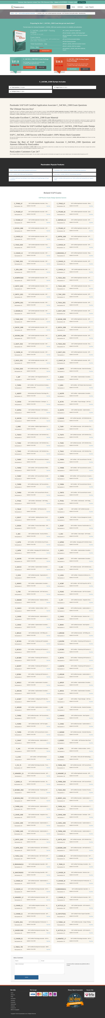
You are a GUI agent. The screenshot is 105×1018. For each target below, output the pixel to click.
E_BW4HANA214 (18, 864)
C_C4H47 (18, 740)
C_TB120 (18, 509)
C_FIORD (18, 724)
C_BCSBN (18, 658)
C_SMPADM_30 (61, 220)
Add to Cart (34, 50)
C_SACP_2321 (60, 352)
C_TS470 (61, 435)
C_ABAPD (61, 368)
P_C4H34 (18, 402)
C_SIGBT (61, 525)
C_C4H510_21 (61, 269)
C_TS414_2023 (18, 368)
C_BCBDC (61, 740)
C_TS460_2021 (18, 261)
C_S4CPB (18, 558)
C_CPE (61, 707)
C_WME (18, 426)
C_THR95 (18, 732)
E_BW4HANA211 (61, 889)
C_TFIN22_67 (61, 203)
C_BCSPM (61, 641)
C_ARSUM (61, 674)
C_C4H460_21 (18, 914)
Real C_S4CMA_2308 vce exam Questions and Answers (23, 170)
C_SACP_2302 (60, 311)
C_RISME (61, 757)
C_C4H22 (18, 625)
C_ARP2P (61, 682)
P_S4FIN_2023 (18, 848)
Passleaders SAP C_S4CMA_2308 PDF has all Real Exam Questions (70, 170)
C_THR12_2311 (18, 856)
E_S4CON (18, 418)
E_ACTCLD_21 (60, 930)
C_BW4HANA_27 (61, 253)
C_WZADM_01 (18, 311)
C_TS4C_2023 (61, 294)
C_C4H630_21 (61, 897)
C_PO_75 (18, 765)
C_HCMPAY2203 (18, 278)
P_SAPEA (18, 410)
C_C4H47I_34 (61, 360)
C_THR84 (61, 484)
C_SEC (18, 534)
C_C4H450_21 (18, 905)
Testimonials (13, 1004)
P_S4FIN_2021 (18, 922)
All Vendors (13, 998)
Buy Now (48, 206)
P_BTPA (60, 748)
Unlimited (80, 7)
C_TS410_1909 (60, 286)
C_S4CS (60, 550)
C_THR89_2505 (61, 781)
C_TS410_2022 (60, 344)
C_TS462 (18, 443)
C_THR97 (18, 459)
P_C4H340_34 (61, 881)
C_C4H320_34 (61, 872)
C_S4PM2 (61, 542)
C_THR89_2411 (18, 806)
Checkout (13, 1006)
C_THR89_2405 (18, 831)
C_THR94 (61, 459)
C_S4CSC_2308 (18, 327)
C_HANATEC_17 (61, 938)
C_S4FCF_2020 (18, 286)
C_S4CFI (61, 558)
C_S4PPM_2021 (18, 302)
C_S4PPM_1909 (61, 236)
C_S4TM (18, 542)
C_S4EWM (61, 732)
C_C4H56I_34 (18, 352)
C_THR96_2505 (61, 765)
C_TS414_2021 (60, 302)
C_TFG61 (18, 501)
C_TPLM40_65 (61, 212)
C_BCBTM (61, 666)
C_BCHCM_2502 (18, 798)
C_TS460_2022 (18, 319)
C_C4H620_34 (18, 881)
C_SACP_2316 (18, 344)
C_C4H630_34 (61, 856)
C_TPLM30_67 (18, 212)
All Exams (13, 1000)
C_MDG (61, 385)
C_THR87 (18, 476)
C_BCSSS (18, 641)
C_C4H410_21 (61, 261)
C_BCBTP (18, 666)
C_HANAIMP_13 (61, 773)
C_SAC (61, 534)
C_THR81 (18, 385)
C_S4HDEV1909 (18, 930)
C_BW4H (61, 625)
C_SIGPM (61, 517)
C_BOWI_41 (18, 781)
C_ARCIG (61, 691)
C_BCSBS (61, 649)
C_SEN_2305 (18, 269)
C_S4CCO (18, 567)
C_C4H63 (61, 608)
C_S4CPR (61, 393)
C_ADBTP (18, 393)
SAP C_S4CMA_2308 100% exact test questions (21, 174)
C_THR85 (18, 484)
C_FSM (18, 591)
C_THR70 (61, 492)
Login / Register (89, 7)
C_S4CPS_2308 (61, 335)
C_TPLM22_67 (61, 228)
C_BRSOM (61, 633)
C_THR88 (61, 468)
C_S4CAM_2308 (61, 319)
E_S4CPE (61, 410)
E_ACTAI (61, 402)
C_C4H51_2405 (61, 823)
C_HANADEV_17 (18, 897)
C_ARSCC (18, 682)
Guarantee (13, 1002)
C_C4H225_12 (18, 889)
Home (73, 7)
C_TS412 (61, 451)
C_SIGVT (18, 517)
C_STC (61, 509)
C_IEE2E (61, 377)
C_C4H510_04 (61, 245)
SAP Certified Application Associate (27, 13)
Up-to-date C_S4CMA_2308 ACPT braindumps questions (67, 174)
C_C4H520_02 (18, 236)
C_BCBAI (18, 674)
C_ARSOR (18, 707)
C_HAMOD (61, 715)
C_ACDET (18, 699)
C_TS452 (61, 443)
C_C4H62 (61, 724)
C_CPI (61, 600)
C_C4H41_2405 (18, 823)
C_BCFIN (61, 658)
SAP (16, 13)
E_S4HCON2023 (18, 872)
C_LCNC (18, 757)
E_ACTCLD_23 (60, 905)
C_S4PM (18, 550)
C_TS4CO (18, 435)
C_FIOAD (61, 591)
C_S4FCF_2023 (18, 839)
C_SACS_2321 (18, 360)
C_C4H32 (61, 616)
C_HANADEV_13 (18, 773)
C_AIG (18, 748)
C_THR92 (18, 468)
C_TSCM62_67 (18, 220)
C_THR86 (61, 476)
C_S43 (61, 567)
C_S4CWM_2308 (18, 335)
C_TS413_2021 (60, 278)
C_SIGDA (18, 525)
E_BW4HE (61, 418)
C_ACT (61, 699)
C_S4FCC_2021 (18, 294)
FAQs (12, 996)
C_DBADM (18, 600)
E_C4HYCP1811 (61, 914)
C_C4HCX (18, 608)
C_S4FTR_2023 (61, 839)
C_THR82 (18, 715)
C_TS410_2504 (60, 790)
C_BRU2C (18, 633)
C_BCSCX (18, 649)
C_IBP (18, 377)
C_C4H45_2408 (18, 814)
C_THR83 (18, 492)
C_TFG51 (61, 501)
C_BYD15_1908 (18, 228)
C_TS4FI (61, 426)
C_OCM (18, 575)
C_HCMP (61, 583)
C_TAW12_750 (18, 947)
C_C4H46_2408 (61, 814)
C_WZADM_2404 (61, 848)
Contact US (13, 1007)
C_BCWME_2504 (18, 790)
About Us (13, 994)
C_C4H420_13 (18, 253)
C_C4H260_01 (18, 938)
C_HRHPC (18, 583)
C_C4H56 (18, 616)
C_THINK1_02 (61, 922)
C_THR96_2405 (61, 831)
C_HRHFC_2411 (61, 798)
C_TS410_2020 (18, 245)
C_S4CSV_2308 (61, 327)
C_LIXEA (61, 575)
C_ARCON (18, 691)
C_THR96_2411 (61, 806)
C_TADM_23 (61, 864)
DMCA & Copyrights (15, 1009)
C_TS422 (18, 451)
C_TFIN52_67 (18, 203)
